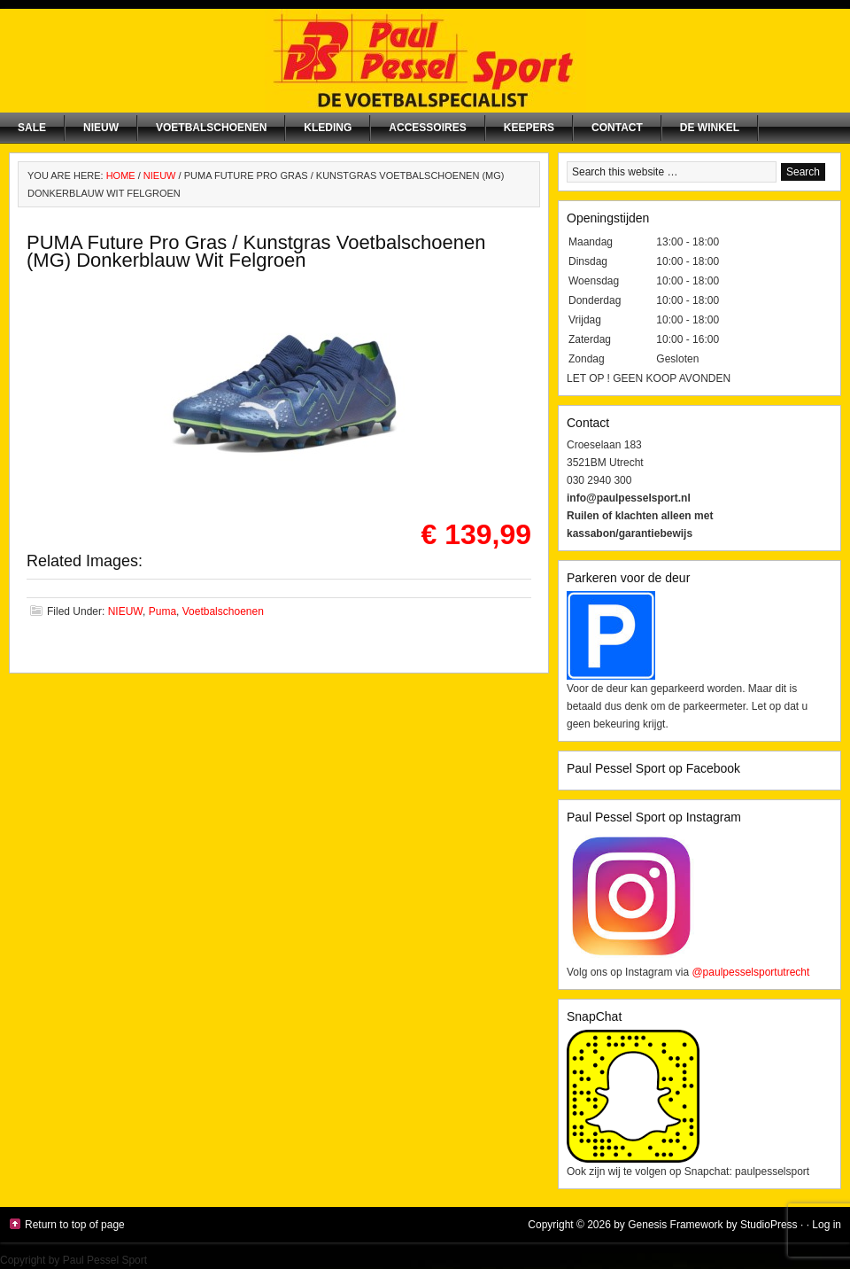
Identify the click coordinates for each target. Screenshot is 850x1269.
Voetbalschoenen (211, 127)
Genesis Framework (675, 1224)
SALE (32, 127)
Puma (162, 611)
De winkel (709, 127)
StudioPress (769, 1224)
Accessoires (427, 127)
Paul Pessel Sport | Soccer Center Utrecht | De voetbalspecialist (425, 61)
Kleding (328, 127)
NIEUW (101, 127)
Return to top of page (75, 1224)
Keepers (529, 127)
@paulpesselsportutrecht (750, 972)
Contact (617, 127)
